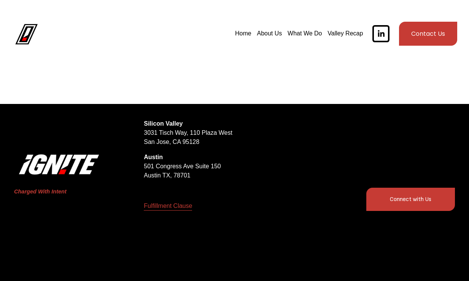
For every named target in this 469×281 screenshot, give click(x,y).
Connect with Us (410, 199)
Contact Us (426, 35)
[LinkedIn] (378, 35)
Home (241, 35)
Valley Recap (343, 35)
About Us (267, 35)
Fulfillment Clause (168, 206)
